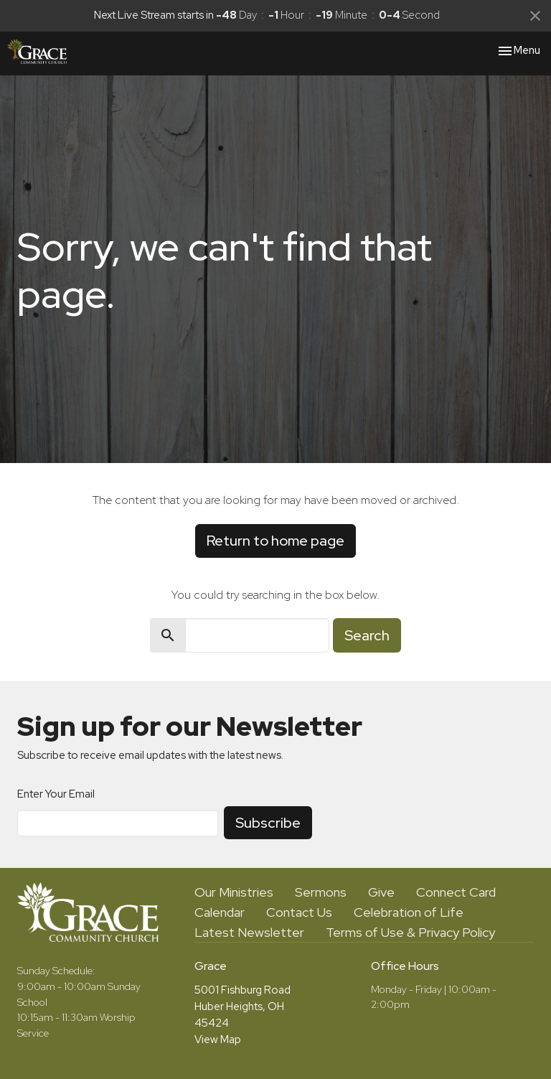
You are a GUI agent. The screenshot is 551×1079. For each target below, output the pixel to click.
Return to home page (275, 540)
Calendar (219, 912)
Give (381, 892)
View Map (217, 1039)
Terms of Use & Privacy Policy (410, 932)
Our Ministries (233, 892)
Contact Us (299, 912)
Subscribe (268, 822)
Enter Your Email (56, 794)
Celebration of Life (408, 912)
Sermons (321, 892)
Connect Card (456, 892)
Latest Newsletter (249, 932)
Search (367, 635)
